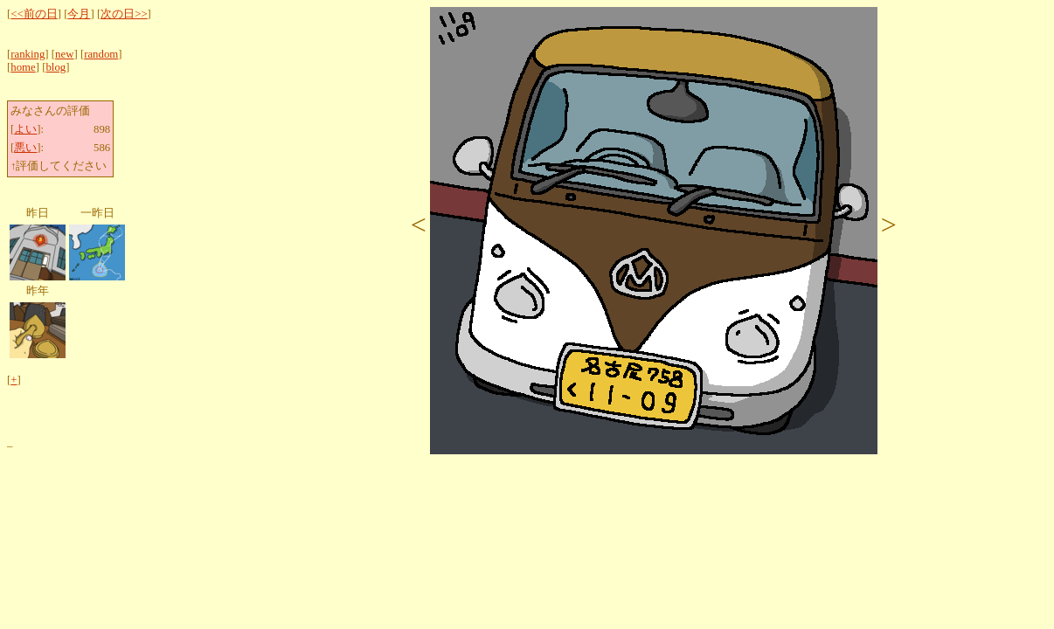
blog (55, 67)
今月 (78, 14)
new (64, 54)
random (101, 54)
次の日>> (124, 14)
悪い (25, 148)
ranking (27, 54)
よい (25, 129)
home (22, 67)
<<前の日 (33, 14)
